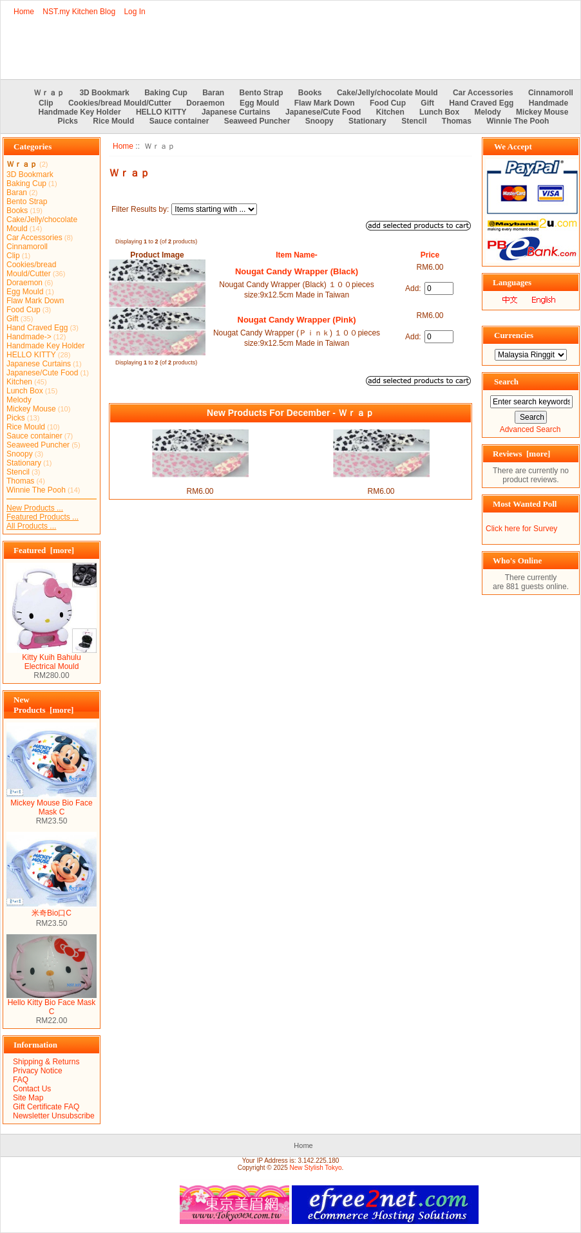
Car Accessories (483, 92)
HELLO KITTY (161, 112)
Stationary (367, 121)
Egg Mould (259, 103)
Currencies (513, 335)
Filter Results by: (140, 209)
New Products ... (34, 508)
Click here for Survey (521, 528)
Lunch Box (439, 112)
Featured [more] (44, 550)
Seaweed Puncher (257, 121)
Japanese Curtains (236, 112)
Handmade (548, 103)
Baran (213, 92)
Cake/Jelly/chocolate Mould (387, 92)
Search (506, 381)
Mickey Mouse (542, 112)
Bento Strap (261, 92)
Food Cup (388, 103)
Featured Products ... (42, 517)
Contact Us (32, 1088)
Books (310, 92)
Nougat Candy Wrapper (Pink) (297, 320)
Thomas (456, 121)
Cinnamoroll (550, 92)
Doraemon (205, 103)
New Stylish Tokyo (316, 1167)
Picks (68, 121)
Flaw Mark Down (324, 103)
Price (430, 254)
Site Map (28, 1097)
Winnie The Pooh (517, 121)
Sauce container (179, 121)
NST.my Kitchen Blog (79, 11)
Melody (487, 112)
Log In (134, 11)
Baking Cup (165, 92)
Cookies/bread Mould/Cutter (119, 103)
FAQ (20, 1079)
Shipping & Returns (46, 1061)
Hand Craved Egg (481, 103)
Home (24, 11)
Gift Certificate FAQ (46, 1106)
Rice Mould (113, 121)
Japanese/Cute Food (323, 112)
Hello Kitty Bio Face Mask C (51, 1003)
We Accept (513, 146)
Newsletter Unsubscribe (54, 1115)
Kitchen (390, 112)
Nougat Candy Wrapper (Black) (296, 271)
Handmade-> (29, 336)
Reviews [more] (521, 453)
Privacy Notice (37, 1070)
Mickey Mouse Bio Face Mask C (51, 803)
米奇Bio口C (51, 909)
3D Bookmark (104, 92)
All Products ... (31, 526)
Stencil (413, 121)
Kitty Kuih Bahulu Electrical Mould (51, 658)
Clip (46, 103)
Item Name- (297, 254)
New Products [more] (43, 705)
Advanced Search (530, 429)
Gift (427, 103)
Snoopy (319, 121)
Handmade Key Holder (80, 112)
